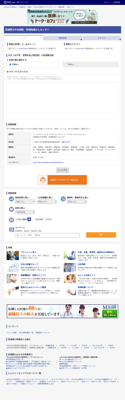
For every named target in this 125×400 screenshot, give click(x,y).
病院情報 (62, 38)
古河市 (110, 345)
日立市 (84, 345)
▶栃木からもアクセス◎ (15, 368)
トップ (23, 38)
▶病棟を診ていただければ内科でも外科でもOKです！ (27, 366)
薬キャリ (85, 381)
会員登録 (116, 2)
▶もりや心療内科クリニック (71, 361)
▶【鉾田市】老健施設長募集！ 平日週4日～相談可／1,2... (29, 361)
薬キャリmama (110, 381)
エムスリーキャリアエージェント (36, 379)
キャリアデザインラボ (60, 379)
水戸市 (62, 345)
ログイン (107, 2)
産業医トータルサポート (49, 381)
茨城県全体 (50, 345)
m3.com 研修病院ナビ (103, 379)
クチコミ (101, 38)
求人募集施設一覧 (26, 333)
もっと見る (62, 170)
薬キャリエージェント (70, 381)
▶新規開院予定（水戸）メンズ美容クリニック (77, 366)
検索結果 (61, 7)
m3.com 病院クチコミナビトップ (45, 7)
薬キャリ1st (96, 381)
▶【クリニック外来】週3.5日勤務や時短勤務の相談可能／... (29, 364)
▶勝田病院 (64, 364)
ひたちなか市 (97, 345)
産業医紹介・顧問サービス (26, 381)
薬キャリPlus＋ (12, 384)
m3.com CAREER (13, 379)
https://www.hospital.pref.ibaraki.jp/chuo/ (48, 162)
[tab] (23, 37)
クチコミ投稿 (11, 333)
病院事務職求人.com (46, 384)
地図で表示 (66, 142)
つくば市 (73, 345)
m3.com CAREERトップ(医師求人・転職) (17, 7)
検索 (101, 235)
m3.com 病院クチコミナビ (82, 379)
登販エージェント (28, 384)
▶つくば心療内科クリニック (71, 359)
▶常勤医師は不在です (14, 359)
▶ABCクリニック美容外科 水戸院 (73, 368)
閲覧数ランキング (43, 333)
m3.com (24, 48)
